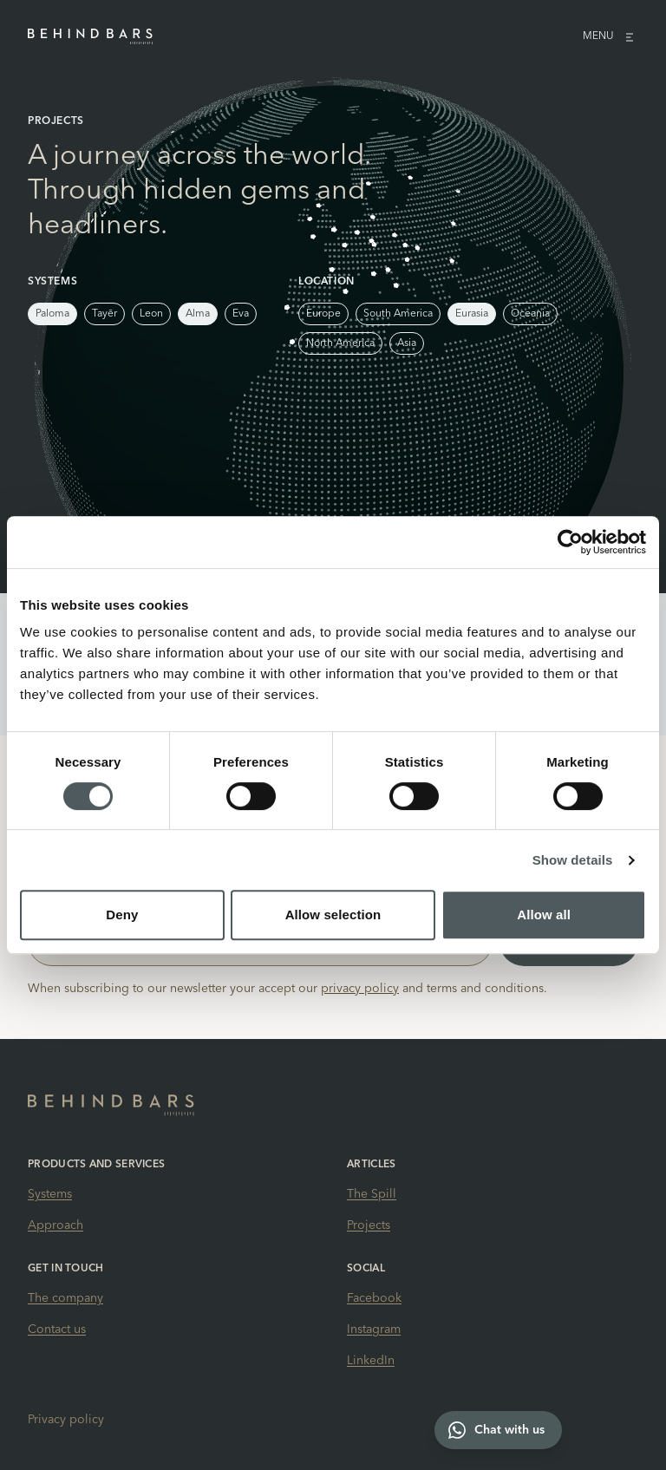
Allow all (544, 914)
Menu (610, 36)
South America (398, 314)
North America (340, 343)
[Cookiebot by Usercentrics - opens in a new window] (570, 542)
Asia (406, 343)
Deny (122, 914)
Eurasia (471, 314)
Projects (368, 1225)
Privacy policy (66, 1420)
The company (65, 1298)
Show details (572, 860)
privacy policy (360, 989)
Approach (55, 1225)
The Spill (371, 1194)
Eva (240, 314)
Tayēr (104, 314)
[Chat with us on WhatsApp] (498, 1430)
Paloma (52, 314)
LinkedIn (371, 1361)
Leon (151, 314)
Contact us (57, 1329)
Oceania (530, 314)
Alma (198, 314)
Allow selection (333, 914)
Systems (50, 1194)
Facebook (374, 1298)
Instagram (374, 1329)
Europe (323, 314)
